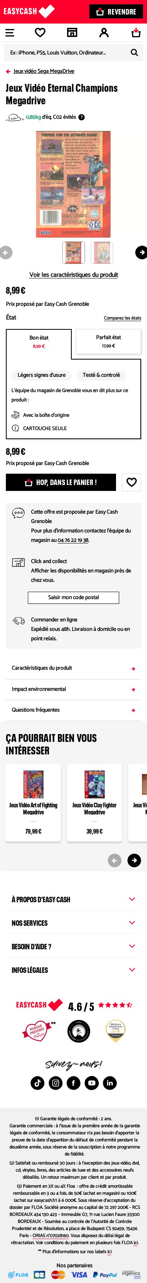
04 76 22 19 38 (73, 540)
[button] (76, 253)
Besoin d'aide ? (73, 945)
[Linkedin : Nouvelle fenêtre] (110, 1083)
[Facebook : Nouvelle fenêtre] (74, 1083)
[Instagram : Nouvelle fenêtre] (56, 1083)
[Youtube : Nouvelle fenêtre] (92, 1083)
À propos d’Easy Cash (73, 898)
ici (136, 1243)
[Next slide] (134, 860)
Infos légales (73, 969)
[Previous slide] (115, 860)
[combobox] (73, 52)
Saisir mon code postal (73, 597)
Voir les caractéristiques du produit (73, 275)
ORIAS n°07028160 (51, 1235)
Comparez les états (122, 318)
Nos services (73, 922)
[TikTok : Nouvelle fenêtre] (38, 1083)
